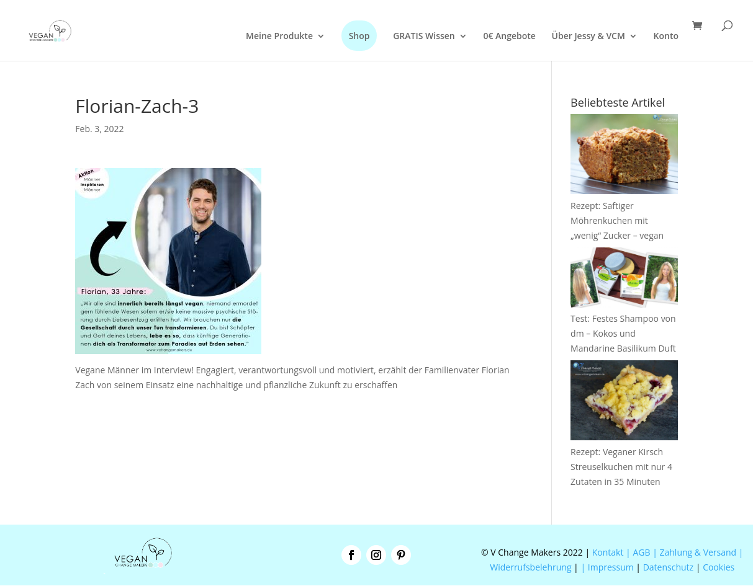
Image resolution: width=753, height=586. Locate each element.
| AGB (638, 552)
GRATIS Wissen (424, 37)
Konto (666, 37)
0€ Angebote (509, 37)
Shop (359, 36)
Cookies (718, 567)
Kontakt (606, 552)
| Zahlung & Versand (695, 552)
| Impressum (606, 567)
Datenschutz (668, 567)
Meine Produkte (279, 37)
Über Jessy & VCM (588, 37)
